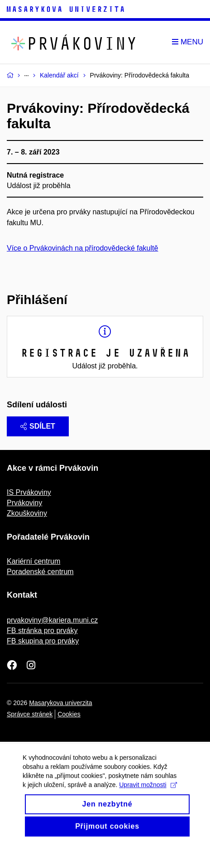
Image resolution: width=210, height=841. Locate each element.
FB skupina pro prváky (43, 641)
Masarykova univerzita (60, 702)
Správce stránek (29, 714)
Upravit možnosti (148, 791)
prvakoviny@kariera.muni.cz (52, 620)
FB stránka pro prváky (42, 630)
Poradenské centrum (40, 571)
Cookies (69, 714)
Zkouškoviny (27, 513)
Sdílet (37, 426)
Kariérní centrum (33, 561)
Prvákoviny (24, 503)
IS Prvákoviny (29, 492)
